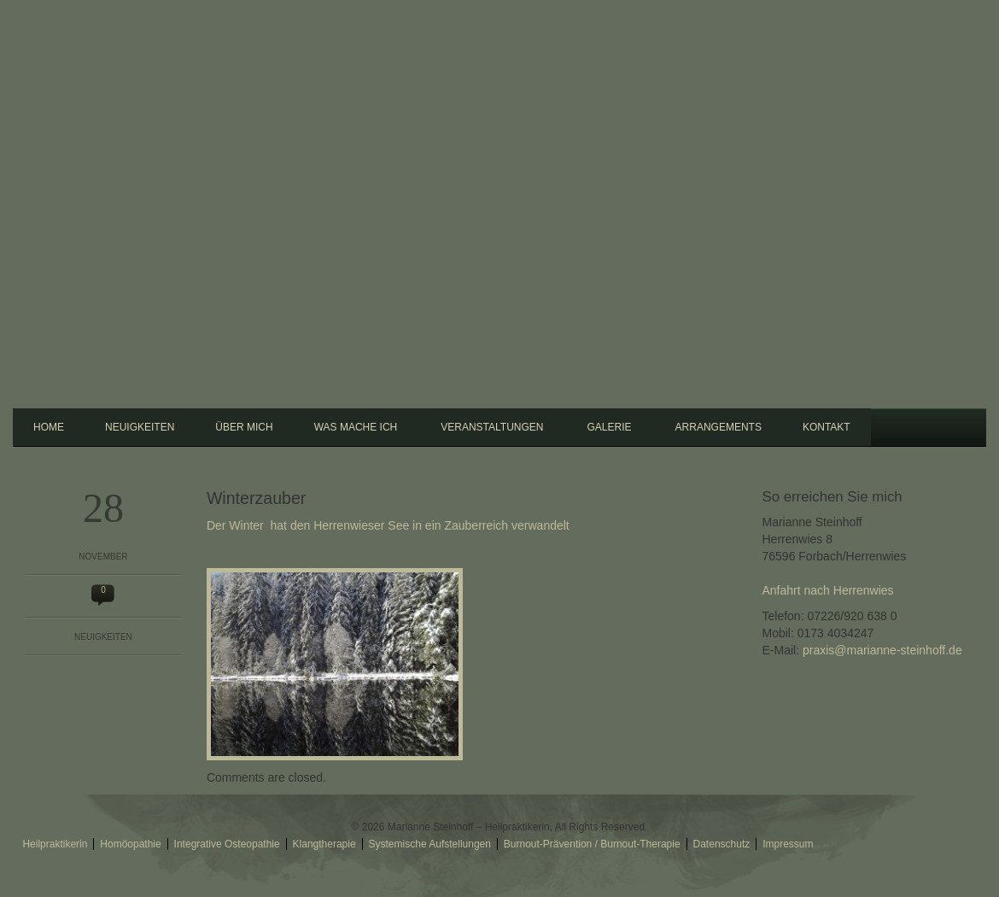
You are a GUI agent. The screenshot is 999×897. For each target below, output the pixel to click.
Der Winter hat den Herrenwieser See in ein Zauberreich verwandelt (388, 525)
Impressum (787, 844)
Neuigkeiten (139, 427)
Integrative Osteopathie (227, 844)
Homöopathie (130, 844)
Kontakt (826, 427)
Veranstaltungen (489, 425)
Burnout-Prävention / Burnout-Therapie (592, 844)
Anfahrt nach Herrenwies (828, 590)
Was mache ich (353, 425)
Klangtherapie (324, 844)
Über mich (243, 427)
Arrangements (718, 427)
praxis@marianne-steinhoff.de (882, 650)
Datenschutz (722, 844)
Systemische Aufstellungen (430, 844)
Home (48, 427)
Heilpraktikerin (54, 844)
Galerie (607, 425)
